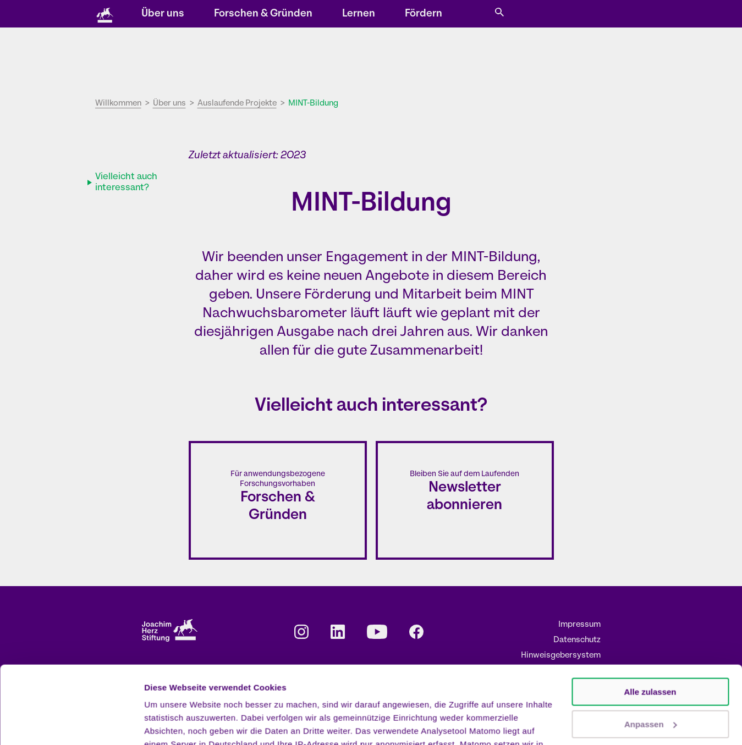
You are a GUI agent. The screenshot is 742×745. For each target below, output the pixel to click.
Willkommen (118, 104)
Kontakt (428, 14)
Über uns (280, 58)
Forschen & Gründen (380, 58)
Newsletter (384, 14)
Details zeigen (172, 723)
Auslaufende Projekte (237, 104)
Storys (275, 14)
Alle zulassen (650, 614)
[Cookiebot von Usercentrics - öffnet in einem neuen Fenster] (71, 723)
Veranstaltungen (326, 14)
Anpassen (650, 646)
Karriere (469, 14)
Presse (508, 14)
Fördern (540, 58)
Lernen (475, 58)
